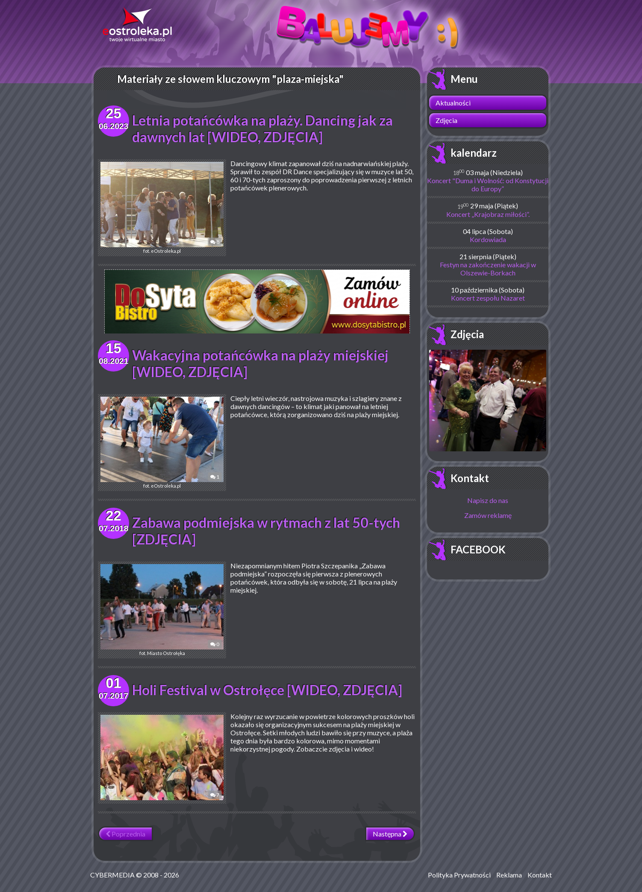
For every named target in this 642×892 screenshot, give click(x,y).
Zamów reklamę (488, 515)
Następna (390, 834)
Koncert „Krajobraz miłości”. (488, 214)
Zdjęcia (446, 120)
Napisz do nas (487, 500)
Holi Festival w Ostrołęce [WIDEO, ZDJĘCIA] (267, 689)
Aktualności (453, 103)
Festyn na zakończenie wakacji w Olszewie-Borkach (488, 268)
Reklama (509, 875)
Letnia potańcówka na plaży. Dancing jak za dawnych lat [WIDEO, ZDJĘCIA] (262, 128)
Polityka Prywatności (459, 875)
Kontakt (470, 478)
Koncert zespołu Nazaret (488, 298)
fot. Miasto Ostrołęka (162, 610)
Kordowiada (488, 239)
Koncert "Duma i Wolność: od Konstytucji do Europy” (487, 184)
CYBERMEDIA (112, 875)
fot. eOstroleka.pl (162, 208)
